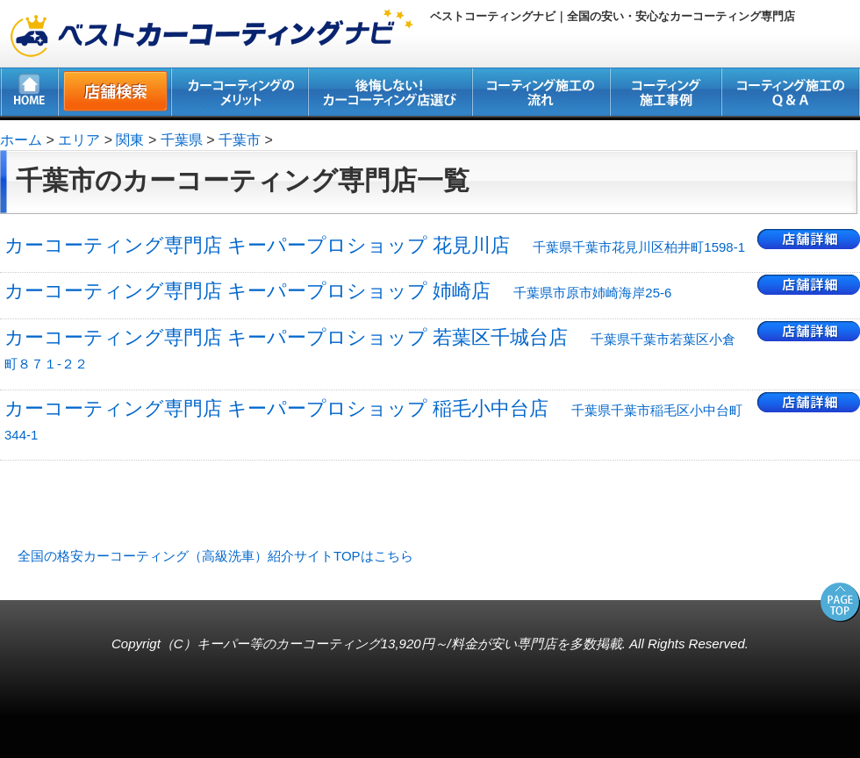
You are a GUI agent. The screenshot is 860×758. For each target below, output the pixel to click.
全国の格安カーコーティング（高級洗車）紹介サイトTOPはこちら (215, 555)
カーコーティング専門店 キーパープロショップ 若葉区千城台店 (369, 348)
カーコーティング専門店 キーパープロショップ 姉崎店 (337, 291)
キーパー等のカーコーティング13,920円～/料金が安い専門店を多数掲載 (409, 643)
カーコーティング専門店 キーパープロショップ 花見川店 (374, 245)
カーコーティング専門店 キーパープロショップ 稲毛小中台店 (373, 419)
